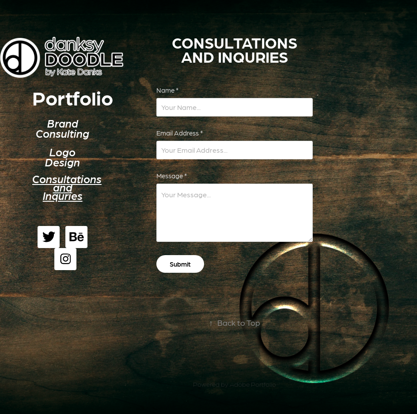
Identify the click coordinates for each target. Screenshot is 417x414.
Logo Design (62, 157)
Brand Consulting (62, 128)
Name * (167, 90)
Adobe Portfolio (253, 384)
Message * (171, 176)
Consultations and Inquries (67, 187)
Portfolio (72, 97)
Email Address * (179, 133)
